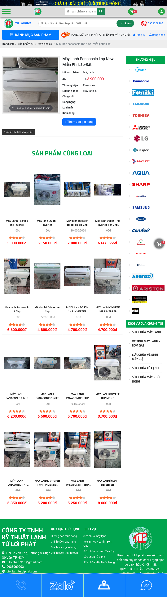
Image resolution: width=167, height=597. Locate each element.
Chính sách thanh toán (64, 552)
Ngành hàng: (70, 90)
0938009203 (152, 23)
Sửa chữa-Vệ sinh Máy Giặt (143, 357)
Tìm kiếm (125, 23)
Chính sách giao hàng (64, 547)
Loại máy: (68, 107)
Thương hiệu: (70, 85)
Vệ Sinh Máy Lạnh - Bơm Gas (144, 343)
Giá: (64, 79)
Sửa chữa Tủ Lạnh (144, 368)
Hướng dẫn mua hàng (64, 536)
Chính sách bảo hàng (63, 541)
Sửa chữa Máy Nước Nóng (145, 379)
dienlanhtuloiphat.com (19, 571)
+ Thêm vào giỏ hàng (79, 122)
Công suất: (68, 96)
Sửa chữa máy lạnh (145, 332)
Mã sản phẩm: (70, 72)
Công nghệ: (69, 101)
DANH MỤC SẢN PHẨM (30, 35)
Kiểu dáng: (68, 113)
